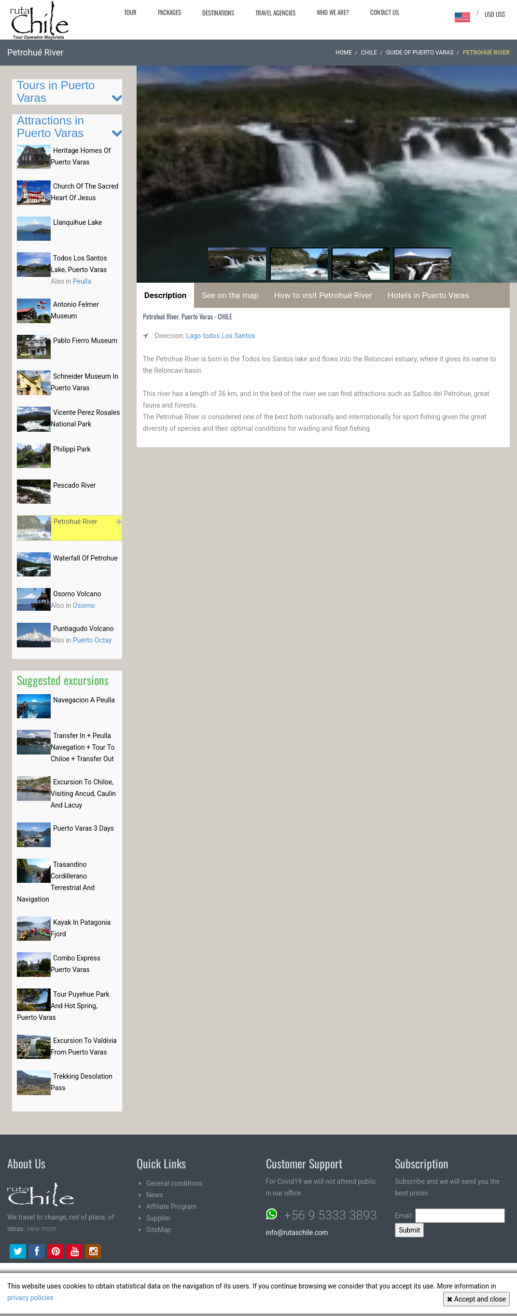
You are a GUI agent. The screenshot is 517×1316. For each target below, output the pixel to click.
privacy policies (30, 1298)
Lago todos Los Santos (220, 336)
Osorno (84, 605)
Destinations (218, 12)
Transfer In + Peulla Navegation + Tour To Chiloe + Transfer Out (82, 747)
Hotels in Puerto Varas (428, 295)
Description (165, 295)
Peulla (82, 281)
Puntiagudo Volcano (83, 628)
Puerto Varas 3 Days (83, 828)
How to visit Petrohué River (323, 295)
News (154, 1195)
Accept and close (476, 1299)
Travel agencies (275, 12)
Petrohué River (76, 521)
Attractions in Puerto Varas (50, 126)
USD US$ (495, 14)
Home (343, 52)
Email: (450, 1215)
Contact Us (384, 12)
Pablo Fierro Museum (85, 340)
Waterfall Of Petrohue (85, 558)
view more (41, 1229)
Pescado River (74, 485)
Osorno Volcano (77, 594)
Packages (169, 12)
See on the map (230, 295)
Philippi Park (72, 449)
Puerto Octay (92, 640)
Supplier (158, 1218)
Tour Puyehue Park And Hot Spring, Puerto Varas (63, 1005)
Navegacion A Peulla (84, 700)
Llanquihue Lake (77, 222)
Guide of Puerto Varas (419, 52)
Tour (130, 12)
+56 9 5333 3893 (330, 1215)
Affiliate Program (171, 1206)
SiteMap (158, 1230)
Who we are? (333, 12)
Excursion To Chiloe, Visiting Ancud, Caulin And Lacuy (83, 793)
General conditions (174, 1183)
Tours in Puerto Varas (56, 91)
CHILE (369, 52)
